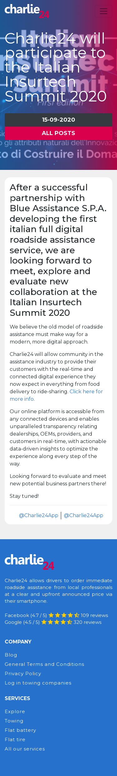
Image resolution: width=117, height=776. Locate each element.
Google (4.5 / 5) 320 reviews (53, 622)
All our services (25, 749)
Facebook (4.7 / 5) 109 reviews (56, 615)
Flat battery (20, 730)
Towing (14, 721)
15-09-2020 (58, 119)
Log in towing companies (38, 683)
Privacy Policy (23, 673)
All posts (58, 133)
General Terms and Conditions (44, 664)
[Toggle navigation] (103, 11)
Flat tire (15, 739)
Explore (15, 711)
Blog (11, 655)
